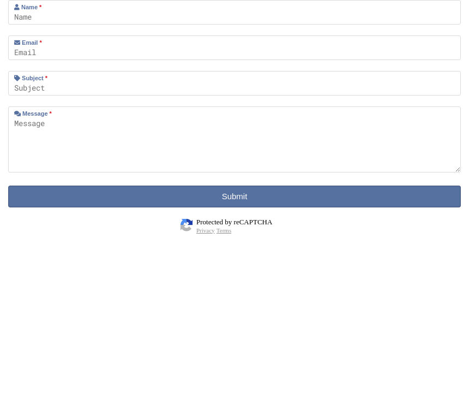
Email (28, 42)
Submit (235, 196)
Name (27, 7)
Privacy (205, 230)
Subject (30, 78)
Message (33, 113)
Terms (224, 230)
